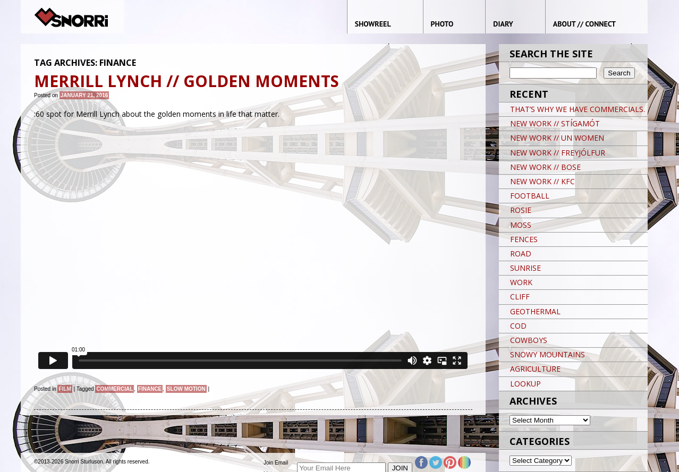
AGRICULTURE (535, 369)
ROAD (520, 253)
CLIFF (520, 296)
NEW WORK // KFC (542, 181)
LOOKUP (525, 384)
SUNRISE (525, 268)
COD (518, 326)
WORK (521, 282)
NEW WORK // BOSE (545, 167)
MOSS (520, 225)
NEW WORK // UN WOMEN (557, 138)
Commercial (114, 389)
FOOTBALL (529, 196)
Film (64, 389)
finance (150, 389)
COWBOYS (528, 340)
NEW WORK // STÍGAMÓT (555, 123)
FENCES (524, 239)
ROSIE (520, 210)
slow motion (186, 389)
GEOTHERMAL (535, 311)
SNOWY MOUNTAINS (547, 354)
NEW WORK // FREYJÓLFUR (557, 153)
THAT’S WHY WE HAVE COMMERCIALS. (577, 109)
